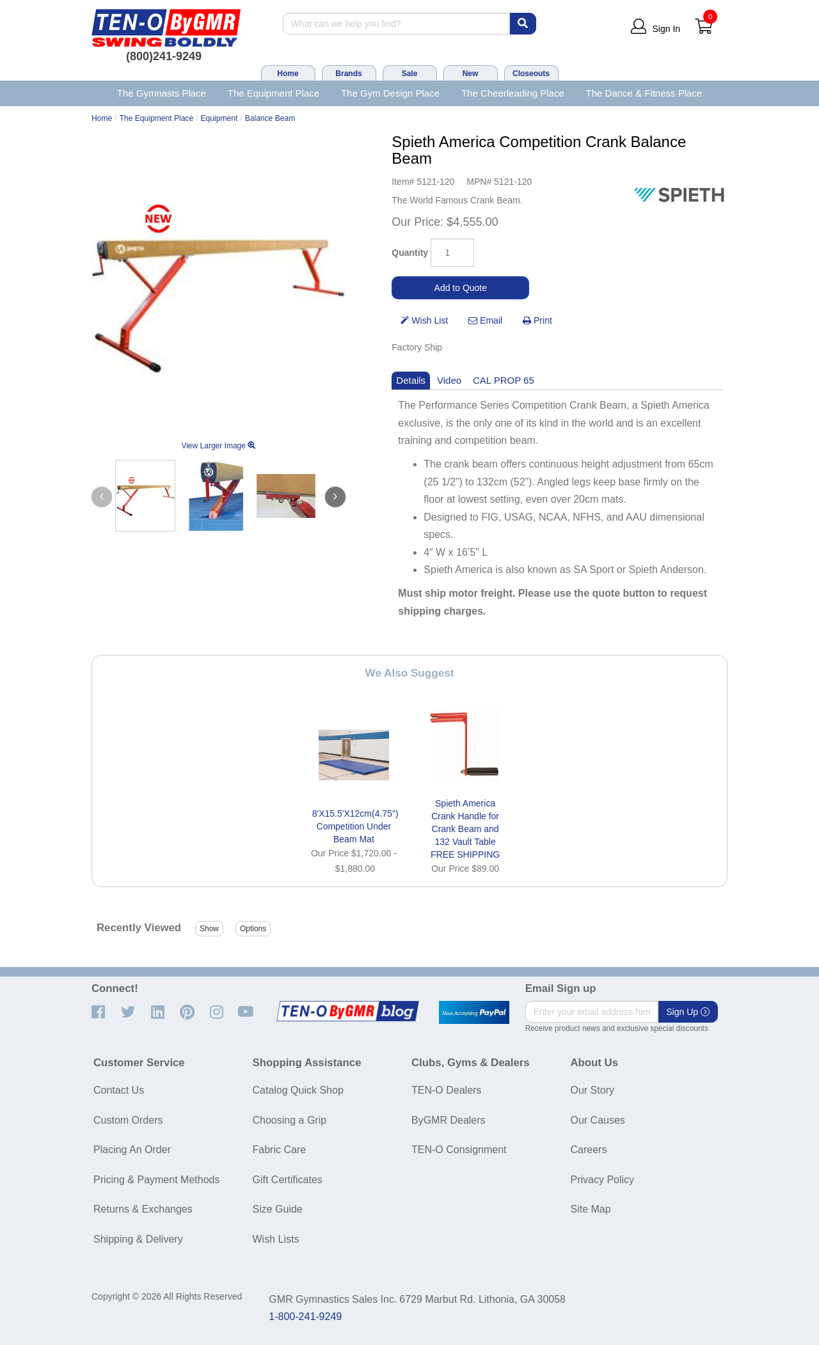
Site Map (591, 1209)
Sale (410, 73)
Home (287, 73)
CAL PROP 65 (503, 380)
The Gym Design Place (390, 93)
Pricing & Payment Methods (156, 1179)
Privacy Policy (603, 1179)
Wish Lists (276, 1239)
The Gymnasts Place (161, 93)
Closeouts (531, 73)
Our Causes (598, 1120)
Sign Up (688, 1012)
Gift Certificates (287, 1179)
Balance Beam (270, 118)
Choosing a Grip (290, 1120)
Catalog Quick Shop (298, 1090)
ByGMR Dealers (448, 1120)
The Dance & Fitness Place (644, 93)
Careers (589, 1149)
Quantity (410, 253)
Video (449, 380)
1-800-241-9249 (305, 1316)
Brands (348, 73)
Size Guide (278, 1209)
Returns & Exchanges (143, 1209)
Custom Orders (128, 1120)
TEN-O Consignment (459, 1149)
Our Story (592, 1090)
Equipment (219, 118)
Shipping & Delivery (138, 1239)
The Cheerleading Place (512, 93)
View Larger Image (218, 445)
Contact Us (118, 1090)
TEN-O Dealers (446, 1090)
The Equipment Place (273, 93)
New (471, 73)
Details (410, 380)
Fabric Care (279, 1149)
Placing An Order (132, 1149)
